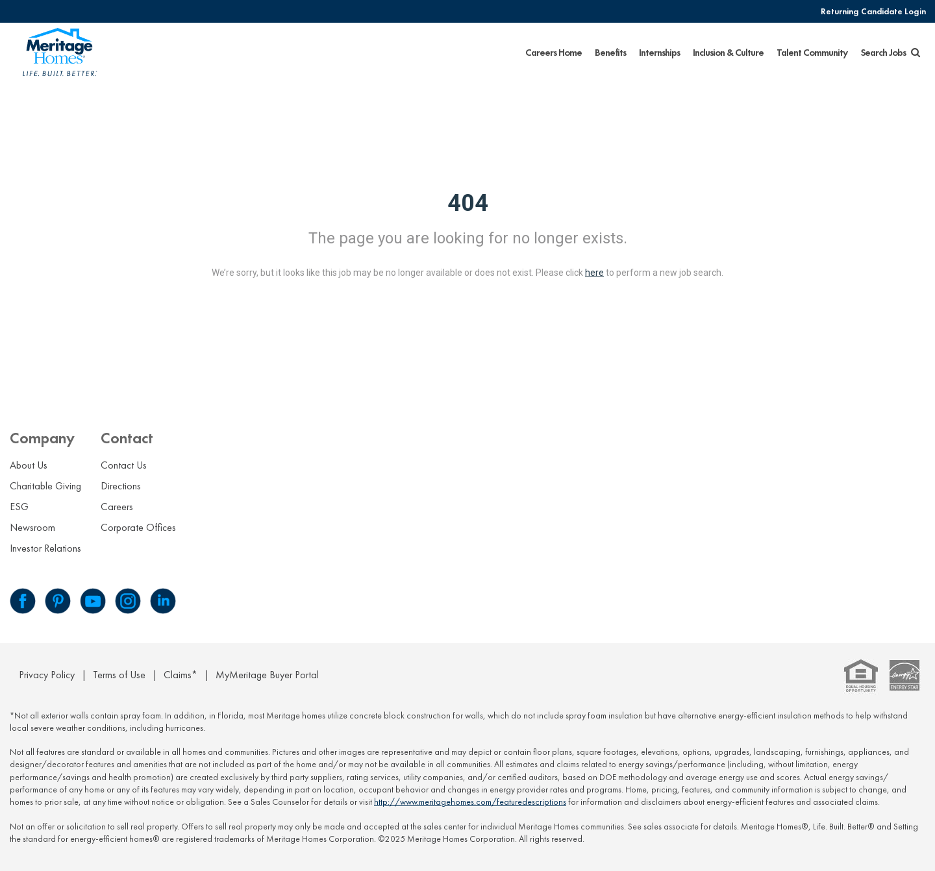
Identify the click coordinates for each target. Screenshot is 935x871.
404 (467, 203)
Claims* (180, 674)
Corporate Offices (138, 527)
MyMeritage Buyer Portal (267, 674)
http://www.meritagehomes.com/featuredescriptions (470, 801)
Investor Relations (45, 548)
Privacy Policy (47, 674)
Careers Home (553, 52)
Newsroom (32, 527)
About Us (28, 465)
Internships (659, 52)
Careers (117, 506)
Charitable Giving (45, 486)
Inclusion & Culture (728, 52)
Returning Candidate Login (873, 11)
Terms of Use (119, 674)
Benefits (610, 52)
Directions (121, 486)
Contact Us (124, 465)
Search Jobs (889, 52)
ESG (19, 506)
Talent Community (812, 52)
